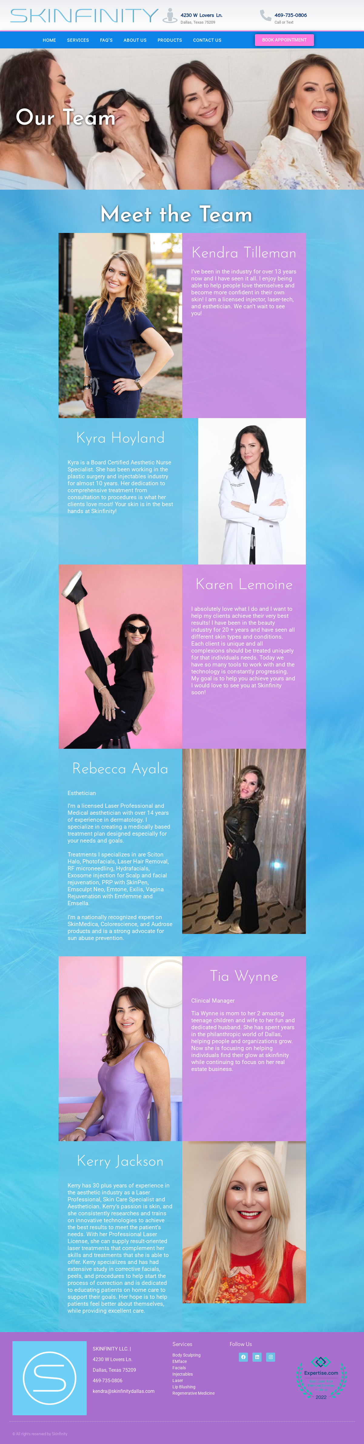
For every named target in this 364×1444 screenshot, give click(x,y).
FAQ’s (106, 40)
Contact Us (207, 40)
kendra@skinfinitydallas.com (124, 1391)
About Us (135, 40)
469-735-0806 (291, 14)
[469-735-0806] (266, 15)
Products (170, 40)
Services (78, 40)
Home (49, 40)
